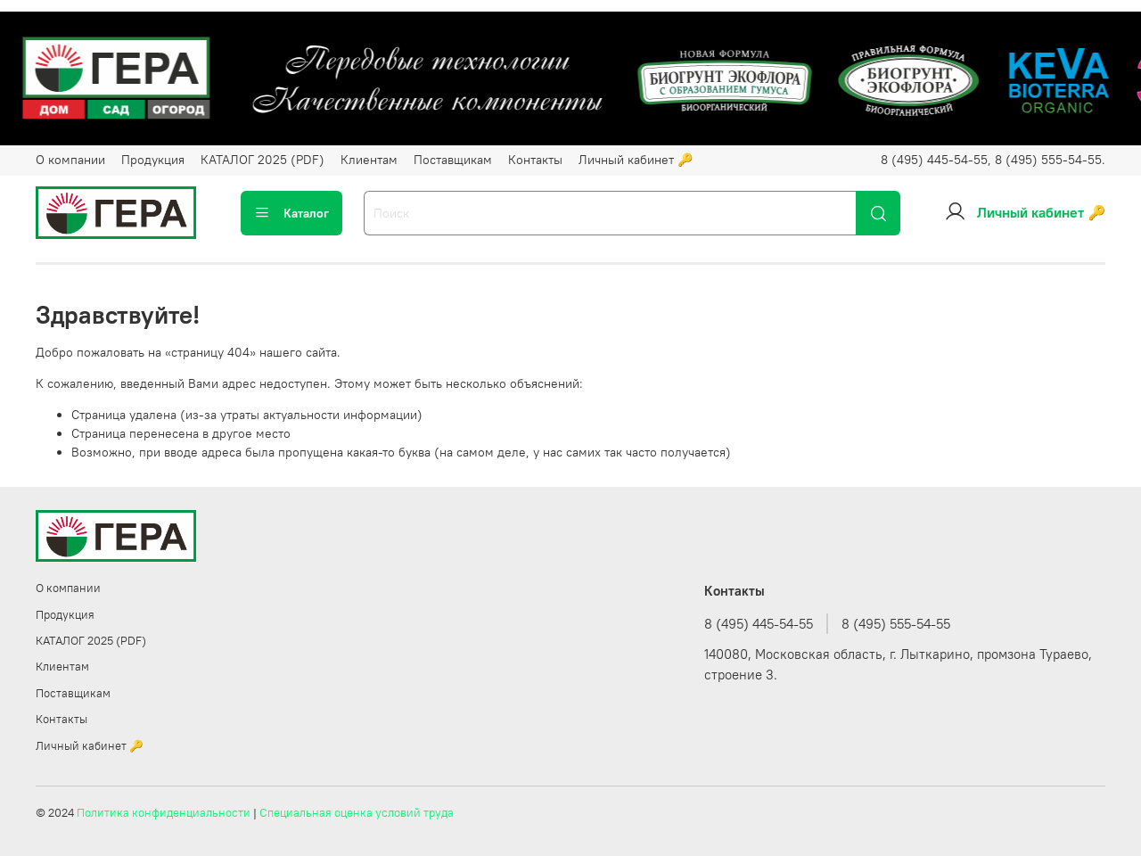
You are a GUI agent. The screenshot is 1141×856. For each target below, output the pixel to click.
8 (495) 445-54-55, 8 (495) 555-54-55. (993, 160)
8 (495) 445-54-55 (758, 623)
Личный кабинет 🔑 (636, 160)
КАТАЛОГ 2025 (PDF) (262, 160)
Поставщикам (453, 160)
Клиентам (369, 160)
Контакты (535, 160)
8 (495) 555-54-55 (895, 623)
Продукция (153, 160)
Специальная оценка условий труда (356, 812)
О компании (70, 160)
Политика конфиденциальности (163, 812)
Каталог (291, 213)
